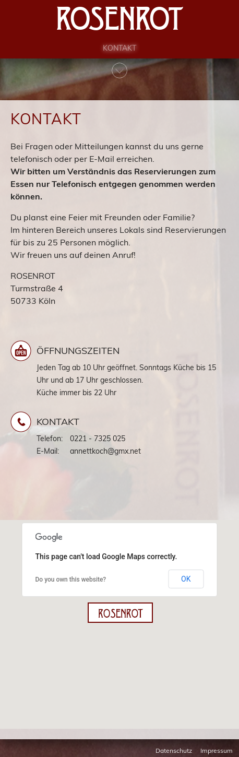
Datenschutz (174, 750)
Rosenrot (120, 21)
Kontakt (119, 53)
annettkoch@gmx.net (105, 451)
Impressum (216, 750)
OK (185, 579)
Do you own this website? (70, 579)
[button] (120, 612)
